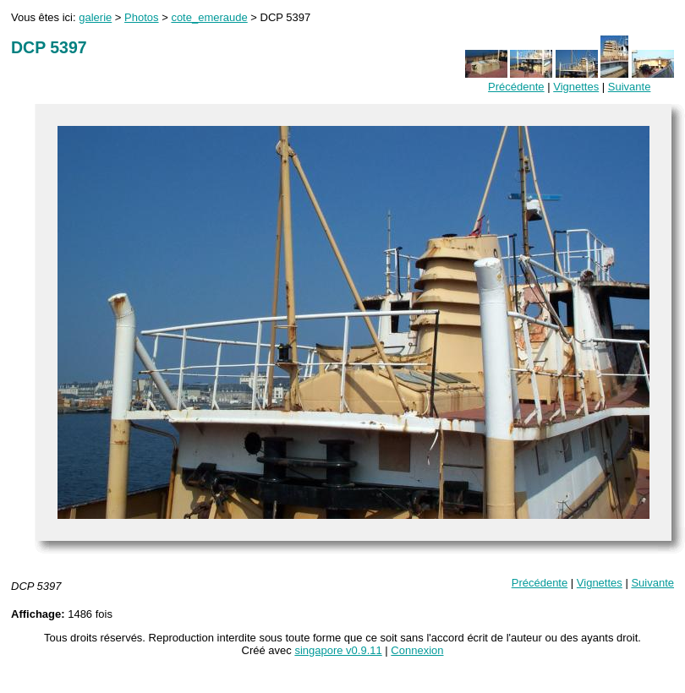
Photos (141, 17)
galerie (95, 17)
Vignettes (576, 86)
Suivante (629, 86)
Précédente (516, 86)
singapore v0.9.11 (337, 650)
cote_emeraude (209, 17)
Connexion (417, 650)
